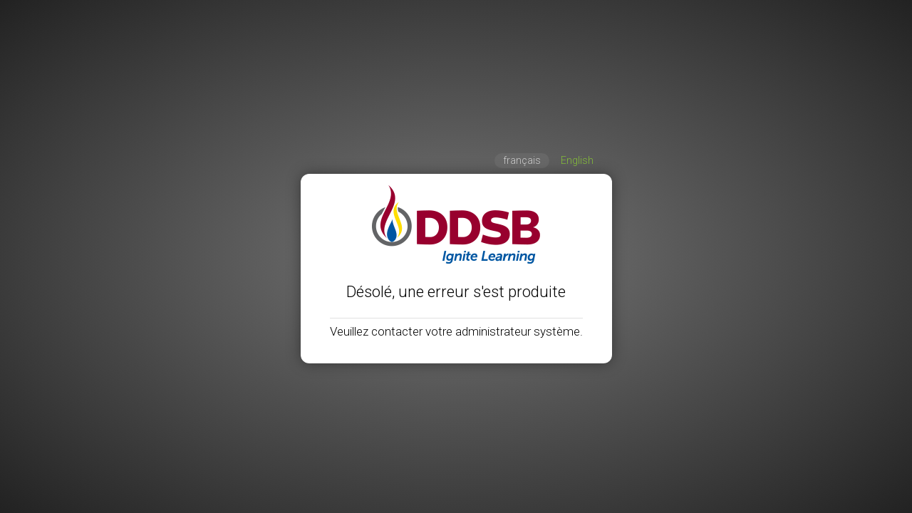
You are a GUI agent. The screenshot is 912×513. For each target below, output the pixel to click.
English (577, 161)
